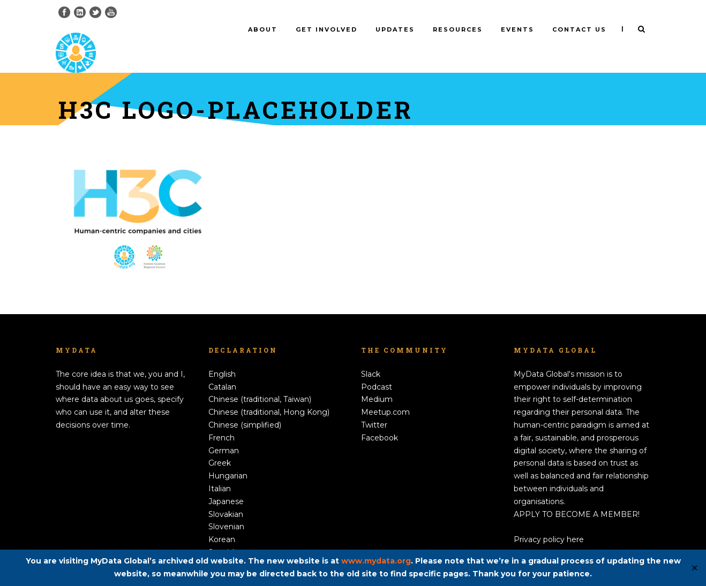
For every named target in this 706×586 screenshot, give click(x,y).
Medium (377, 381)
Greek (219, 445)
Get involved (326, 29)
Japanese (226, 484)
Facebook (379, 420)
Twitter (374, 407)
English (222, 356)
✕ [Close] (694, 568)
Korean (221, 522)
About (262, 29)
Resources (458, 29)
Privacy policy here (549, 522)
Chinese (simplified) (244, 407)
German (223, 432)
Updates (395, 29)
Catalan (222, 369)
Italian (219, 471)
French (221, 420)
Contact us (579, 29)
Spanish (222, 534)
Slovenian (226, 509)
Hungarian (227, 458)
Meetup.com (385, 394)
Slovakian (225, 496)
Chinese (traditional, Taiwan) (259, 381)
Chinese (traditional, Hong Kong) (268, 394)
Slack (370, 356)
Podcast (376, 369)
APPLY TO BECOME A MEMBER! (577, 496)
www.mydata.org (376, 561)
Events (517, 29)
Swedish (223, 547)
